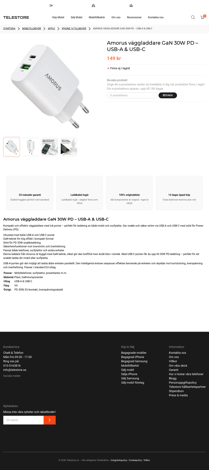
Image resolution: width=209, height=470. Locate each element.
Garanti (173, 370)
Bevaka (168, 95)
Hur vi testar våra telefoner (186, 374)
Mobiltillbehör (97, 17)
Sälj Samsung (130, 378)
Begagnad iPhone (132, 357)
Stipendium (176, 391)
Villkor (173, 361)
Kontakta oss (155, 17)
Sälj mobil (127, 370)
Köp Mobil (58, 17)
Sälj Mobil (76, 17)
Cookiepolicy (135, 460)
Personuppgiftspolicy (183, 382)
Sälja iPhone (129, 374)
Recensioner (134, 17)
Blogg (172, 378)
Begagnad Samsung (134, 361)
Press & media (178, 395)
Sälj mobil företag (132, 382)
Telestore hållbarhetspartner (187, 386)
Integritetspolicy (119, 460)
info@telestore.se (14, 370)
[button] (30, 193)
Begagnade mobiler (133, 352)
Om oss (116, 17)
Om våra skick (178, 365)
